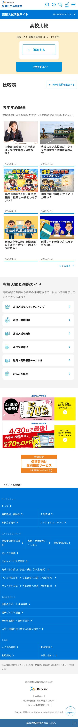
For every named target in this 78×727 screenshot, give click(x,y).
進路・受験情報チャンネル (23, 360)
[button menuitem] (67, 4)
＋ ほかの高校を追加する (61, 84)
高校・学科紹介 (17, 320)
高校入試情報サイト (15, 14)
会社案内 (39, 696)
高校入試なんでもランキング (24, 306)
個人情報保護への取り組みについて (39, 700)
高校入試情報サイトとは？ (63, 14)
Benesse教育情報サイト (39, 705)
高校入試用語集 (17, 333)
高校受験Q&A (16, 347)
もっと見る (65, 265)
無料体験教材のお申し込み (41, 723)
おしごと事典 (16, 373)
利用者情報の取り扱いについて (39, 682)
